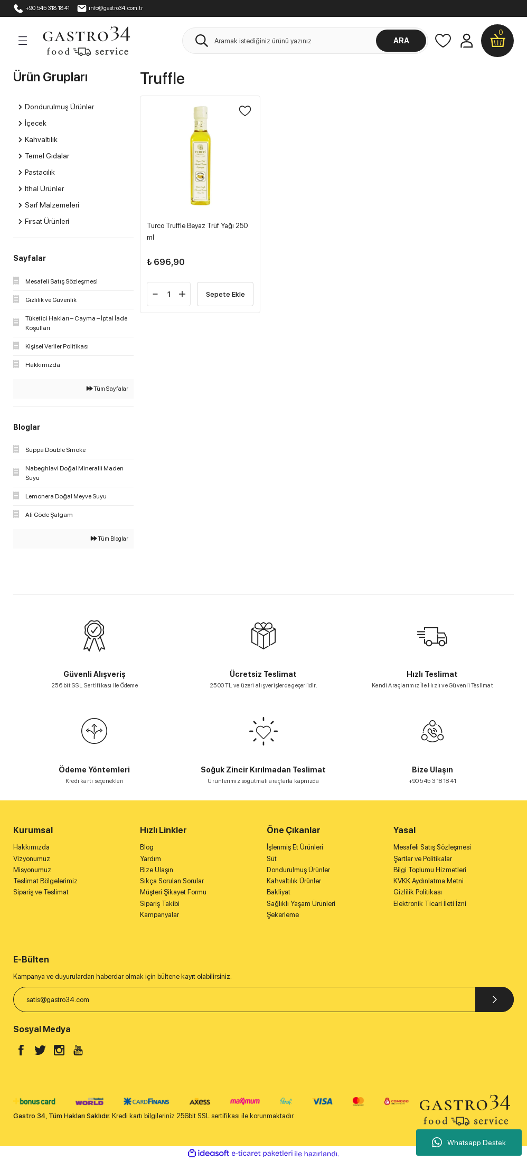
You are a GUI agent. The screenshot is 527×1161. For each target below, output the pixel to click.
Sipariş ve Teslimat (41, 892)
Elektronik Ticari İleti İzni (429, 903)
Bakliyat (278, 892)
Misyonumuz (32, 869)
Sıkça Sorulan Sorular (172, 880)
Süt (272, 858)
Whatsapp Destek (469, 1142)
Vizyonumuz (31, 858)
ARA (401, 40)
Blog (147, 847)
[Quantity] (168, 294)
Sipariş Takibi (160, 903)
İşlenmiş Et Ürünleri (295, 847)
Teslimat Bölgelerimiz (45, 880)
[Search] (305, 40)
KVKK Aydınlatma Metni (428, 880)
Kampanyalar (159, 914)
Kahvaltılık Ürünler (294, 880)
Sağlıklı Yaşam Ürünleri (301, 903)
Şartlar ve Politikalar (422, 858)
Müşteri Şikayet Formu (173, 892)
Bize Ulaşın (156, 869)
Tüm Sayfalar (107, 388)
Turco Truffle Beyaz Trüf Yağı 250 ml (197, 231)
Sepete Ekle (225, 293)
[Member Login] (466, 40)
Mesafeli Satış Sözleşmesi (432, 847)
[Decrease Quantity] (155, 294)
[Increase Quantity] (182, 294)
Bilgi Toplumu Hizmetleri (429, 869)
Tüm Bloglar (109, 538)
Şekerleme (283, 914)
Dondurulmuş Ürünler (298, 869)
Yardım (150, 858)
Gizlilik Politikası (417, 892)
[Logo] (86, 40)
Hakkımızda (31, 847)
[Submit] (494, 999)
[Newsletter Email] (263, 999)
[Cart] (497, 40)
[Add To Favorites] (245, 110)
